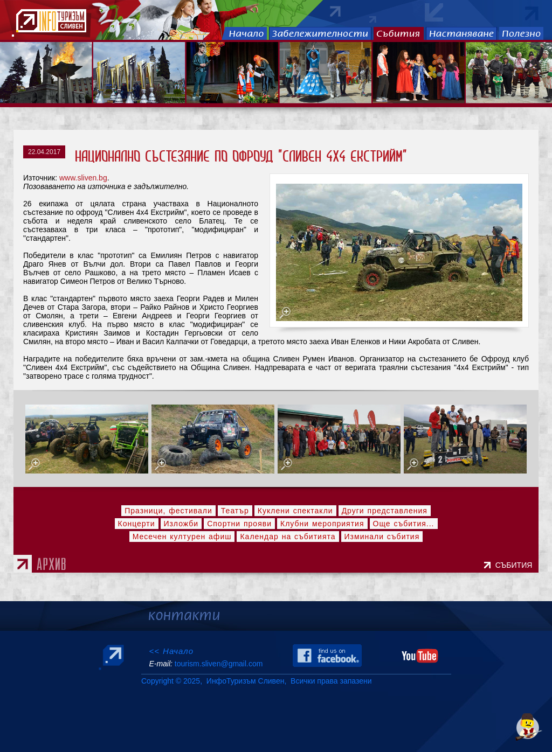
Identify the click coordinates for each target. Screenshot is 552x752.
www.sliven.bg (83, 177)
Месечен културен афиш (182, 536)
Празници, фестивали (168, 510)
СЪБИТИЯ (516, 565)
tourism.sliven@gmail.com (218, 663)
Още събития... (403, 523)
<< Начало (171, 651)
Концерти (136, 523)
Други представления (384, 510)
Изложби (181, 523)
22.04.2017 (44, 152)
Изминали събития (382, 536)
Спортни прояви (239, 523)
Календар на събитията (287, 536)
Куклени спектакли (295, 510)
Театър (235, 510)
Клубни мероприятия (322, 523)
